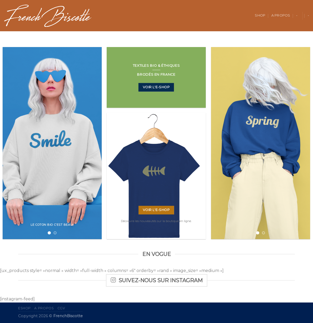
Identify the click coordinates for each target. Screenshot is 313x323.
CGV (61, 308)
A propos (280, 15)
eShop (24, 308)
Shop (260, 15)
